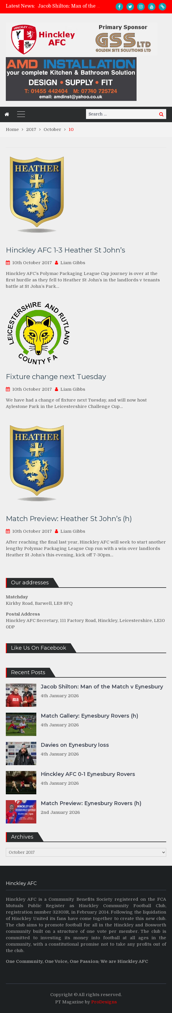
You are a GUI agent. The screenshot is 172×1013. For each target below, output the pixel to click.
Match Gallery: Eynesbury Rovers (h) (89, 716)
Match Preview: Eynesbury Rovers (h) (91, 803)
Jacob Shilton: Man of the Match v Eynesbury (89, 6)
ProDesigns (104, 1002)
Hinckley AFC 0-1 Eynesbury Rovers (88, 774)
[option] (70, 6)
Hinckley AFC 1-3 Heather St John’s (65, 250)
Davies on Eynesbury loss (75, 745)
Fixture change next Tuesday (56, 376)
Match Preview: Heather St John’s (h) (69, 518)
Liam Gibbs (72, 262)
